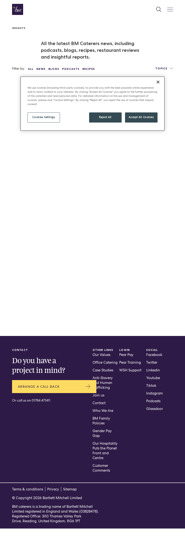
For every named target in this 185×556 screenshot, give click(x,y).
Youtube (153, 405)
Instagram (154, 420)
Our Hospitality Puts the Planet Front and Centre (105, 478)
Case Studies (102, 397)
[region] (92, 103)
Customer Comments (101, 495)
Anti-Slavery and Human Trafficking (102, 410)
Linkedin (153, 397)
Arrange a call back (54, 414)
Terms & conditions (27, 516)
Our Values (101, 382)
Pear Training (130, 390)
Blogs (53, 69)
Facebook (154, 382)
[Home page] (17, 9)
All (30, 69)
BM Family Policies (101, 448)
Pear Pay (126, 382)
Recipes (88, 69)
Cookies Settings (43, 117)
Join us (98, 422)
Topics (164, 68)
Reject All (105, 117)
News (40, 69)
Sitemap (70, 516)
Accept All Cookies (141, 117)
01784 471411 (41, 429)
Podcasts (70, 69)
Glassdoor (154, 436)
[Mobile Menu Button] (170, 9)
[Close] (158, 82)
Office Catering (105, 390)
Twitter (151, 390)
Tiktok (151, 413)
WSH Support (130, 397)
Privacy (53, 516)
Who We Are (102, 438)
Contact (99, 430)
